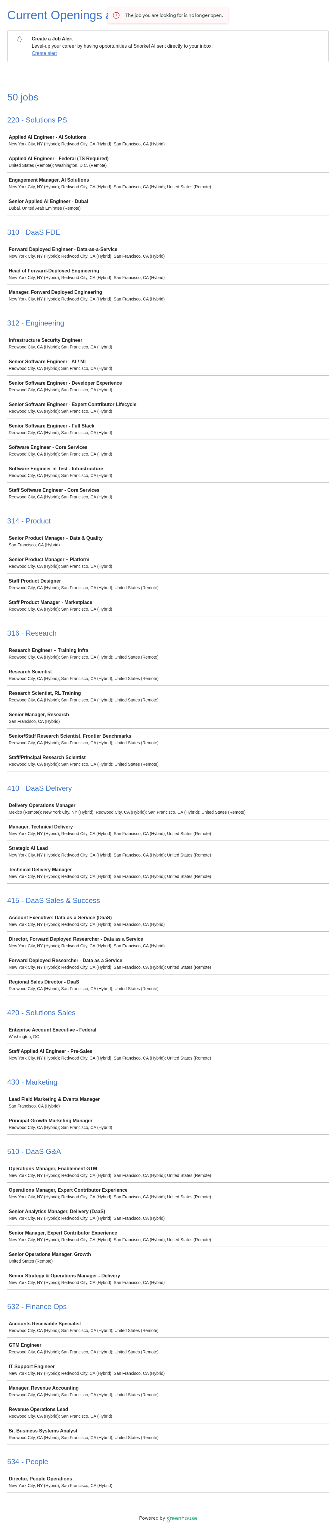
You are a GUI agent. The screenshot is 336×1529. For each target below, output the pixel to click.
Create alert (44, 53)
